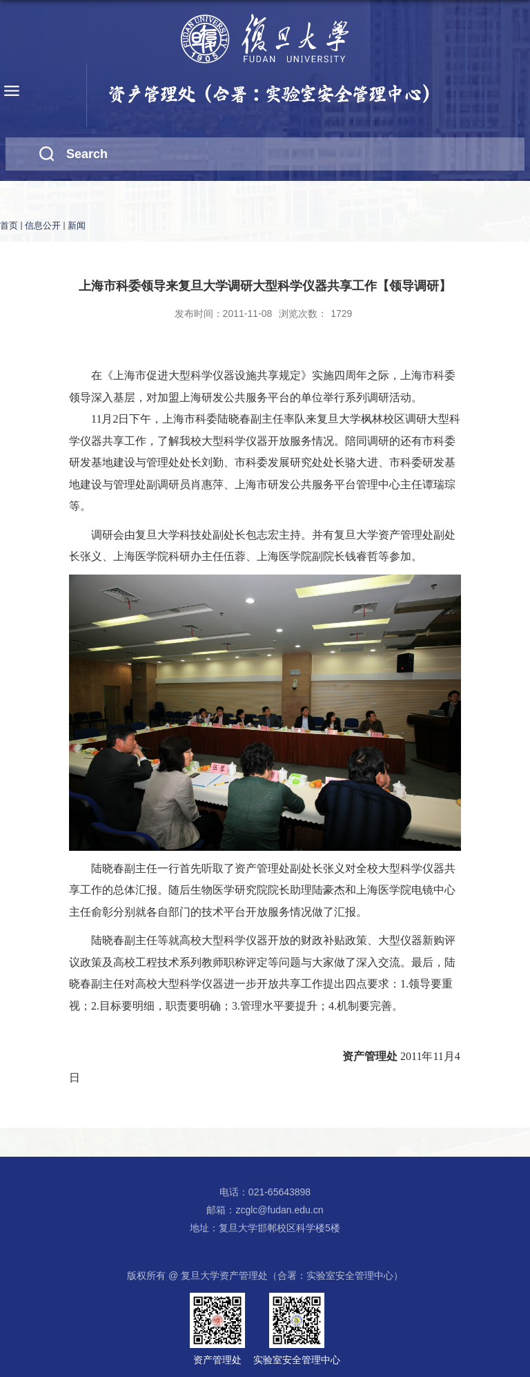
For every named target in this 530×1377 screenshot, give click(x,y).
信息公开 (43, 225)
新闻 (77, 225)
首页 (9, 225)
